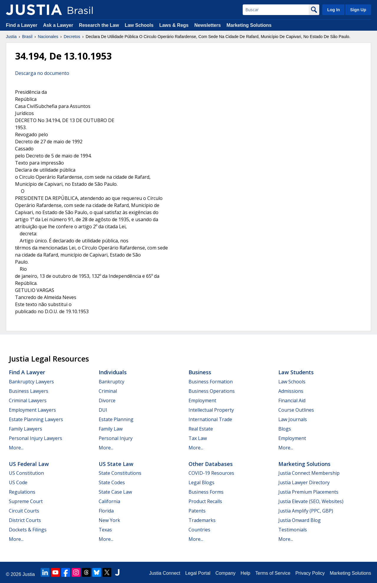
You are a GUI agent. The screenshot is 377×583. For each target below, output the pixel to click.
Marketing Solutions (249, 25)
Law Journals (292, 419)
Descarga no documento (42, 73)
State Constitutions (120, 473)
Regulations (22, 492)
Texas (105, 529)
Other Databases (210, 463)
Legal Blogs (201, 482)
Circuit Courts (24, 511)
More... (16, 447)
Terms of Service (272, 573)
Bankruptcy (111, 381)
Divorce (107, 400)
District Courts (25, 520)
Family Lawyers (25, 429)
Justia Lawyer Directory (304, 482)
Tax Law (197, 438)
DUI (103, 410)
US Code (18, 482)
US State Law (116, 463)
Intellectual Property (211, 410)
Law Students (296, 372)
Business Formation (210, 381)
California (109, 501)
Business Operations (211, 391)
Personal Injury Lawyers (35, 438)
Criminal (108, 391)
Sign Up (358, 9)
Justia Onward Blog (299, 520)
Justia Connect (164, 573)
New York (109, 520)
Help (245, 573)
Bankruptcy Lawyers (31, 381)
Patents (197, 511)
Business (199, 372)
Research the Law (99, 25)
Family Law (111, 429)
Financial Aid (291, 400)
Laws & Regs (174, 25)
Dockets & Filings (28, 529)
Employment (202, 400)
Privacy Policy (310, 573)
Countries (199, 529)
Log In (333, 9)
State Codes (112, 482)
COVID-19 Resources (211, 473)
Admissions (290, 391)
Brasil (27, 36)
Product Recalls (205, 501)
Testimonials (292, 529)
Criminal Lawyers (28, 400)
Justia (11, 36)
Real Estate (200, 429)
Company (225, 573)
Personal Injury (116, 438)
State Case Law (115, 492)
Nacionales (48, 36)
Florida (106, 511)
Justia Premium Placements (308, 492)
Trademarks (202, 520)
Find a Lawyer (21, 25)
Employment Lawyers (32, 410)
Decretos (72, 36)
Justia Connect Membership (309, 473)
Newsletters (207, 25)
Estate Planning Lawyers (36, 419)
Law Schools (139, 25)
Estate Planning (116, 419)
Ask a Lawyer (59, 25)
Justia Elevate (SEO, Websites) (310, 501)
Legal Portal (197, 573)
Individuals (113, 372)
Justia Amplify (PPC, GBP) (305, 511)
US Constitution (26, 473)
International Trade (210, 419)
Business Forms (206, 492)
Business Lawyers (28, 391)
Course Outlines (296, 410)
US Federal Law (29, 463)
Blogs (284, 429)
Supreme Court (26, 501)
